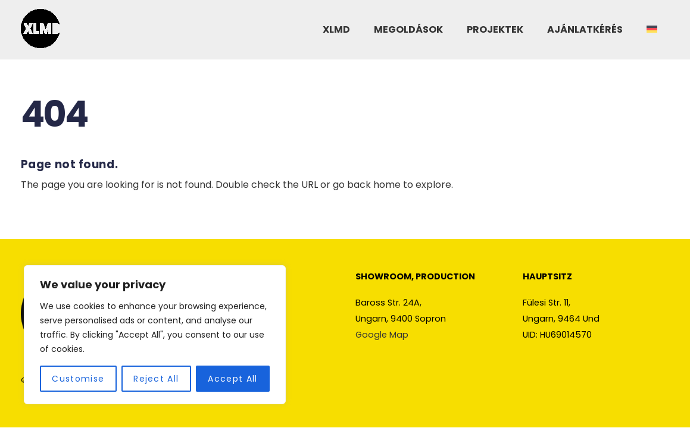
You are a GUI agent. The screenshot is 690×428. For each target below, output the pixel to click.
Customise (78, 379)
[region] (155, 334)
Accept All (232, 379)
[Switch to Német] (652, 30)
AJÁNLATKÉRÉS (585, 29)
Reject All (156, 379)
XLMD (336, 29)
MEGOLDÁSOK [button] (408, 29)
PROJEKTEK (495, 29)
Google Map (381, 335)
